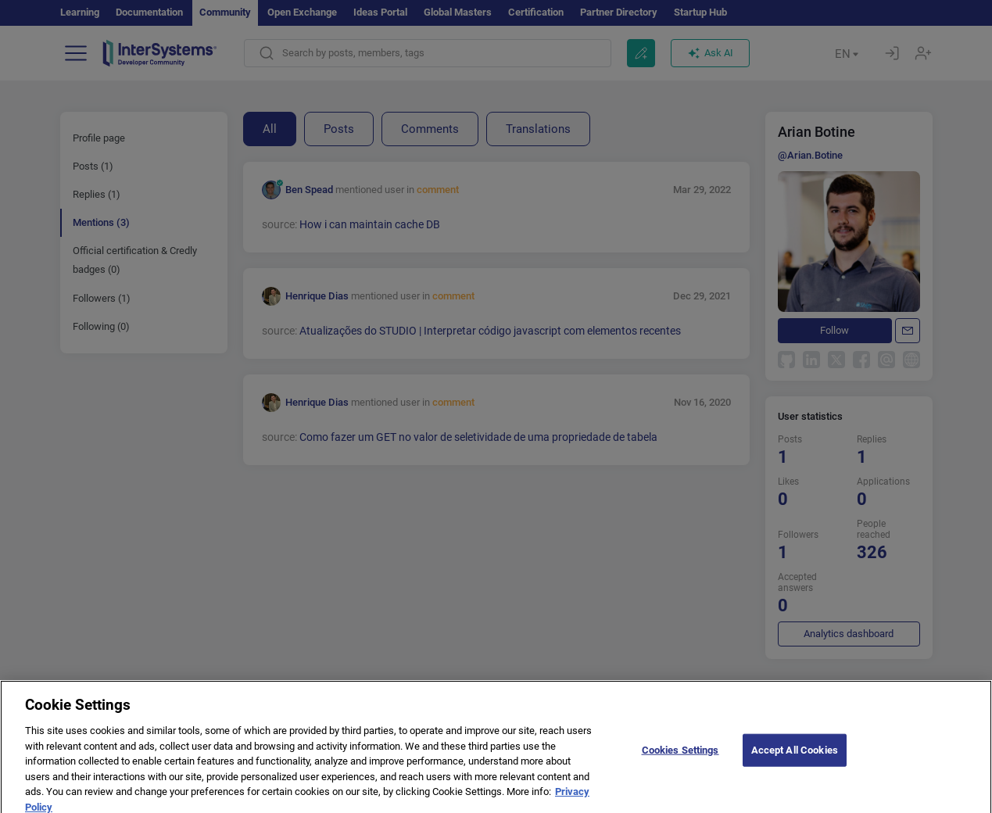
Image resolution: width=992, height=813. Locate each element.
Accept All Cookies (794, 770)
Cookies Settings (680, 770)
